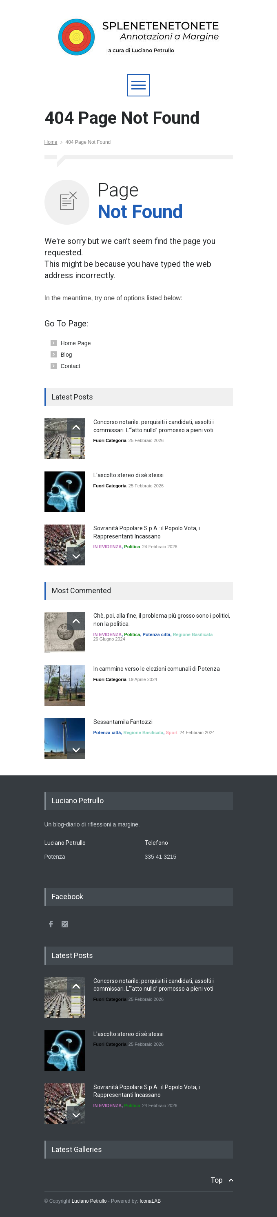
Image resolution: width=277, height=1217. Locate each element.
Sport (171, 732)
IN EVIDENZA (107, 546)
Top (217, 1180)
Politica (132, 546)
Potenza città (157, 634)
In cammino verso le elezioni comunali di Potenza (156, 668)
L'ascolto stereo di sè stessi (128, 475)
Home (51, 142)
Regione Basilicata (193, 634)
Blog (66, 354)
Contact (70, 366)
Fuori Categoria (109, 440)
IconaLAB (150, 1201)
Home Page (76, 343)
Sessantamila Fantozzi (123, 722)
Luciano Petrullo (88, 1201)
